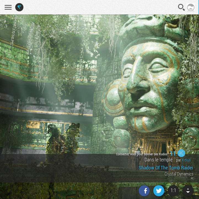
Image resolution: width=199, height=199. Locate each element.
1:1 (173, 190)
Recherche (182, 7)
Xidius (186, 160)
